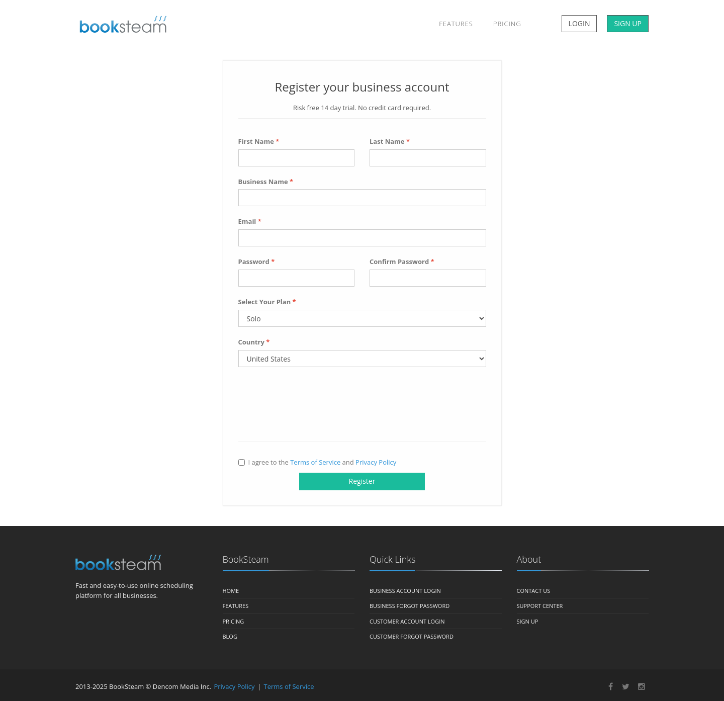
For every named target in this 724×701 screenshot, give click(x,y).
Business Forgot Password (409, 605)
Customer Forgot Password (412, 636)
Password (256, 261)
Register (362, 481)
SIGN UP (628, 23)
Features (456, 23)
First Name (259, 141)
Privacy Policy (375, 462)
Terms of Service (315, 462)
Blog (230, 636)
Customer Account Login (407, 621)
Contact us (534, 590)
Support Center (540, 605)
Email (249, 221)
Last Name (390, 141)
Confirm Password (402, 261)
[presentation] (314, 406)
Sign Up (527, 621)
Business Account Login (405, 590)
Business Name (266, 181)
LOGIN (579, 23)
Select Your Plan (267, 301)
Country (254, 341)
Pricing (507, 23)
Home (231, 590)
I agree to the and (317, 462)
